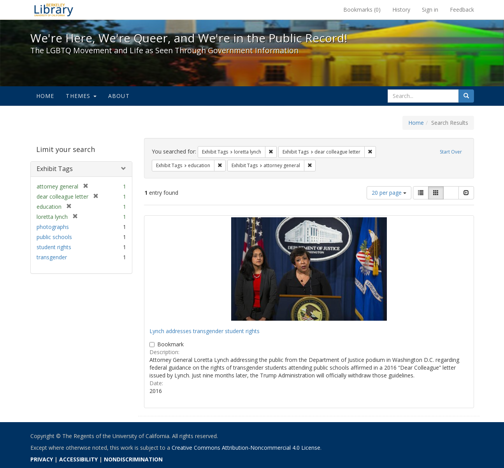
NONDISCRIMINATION (133, 459)
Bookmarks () (362, 9)
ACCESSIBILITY (78, 459)
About (119, 96)
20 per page (389, 192)
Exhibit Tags (55, 168)
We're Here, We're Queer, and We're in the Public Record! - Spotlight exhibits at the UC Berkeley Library (54, 9)
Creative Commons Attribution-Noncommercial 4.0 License (246, 447)
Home (45, 96)
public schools (54, 237)
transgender (52, 257)
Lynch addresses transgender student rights (204, 331)
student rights (54, 247)
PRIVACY (41, 459)
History (401, 9)
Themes (81, 96)
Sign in (430, 9)
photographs (53, 227)
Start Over (451, 151)
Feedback (462, 9)
